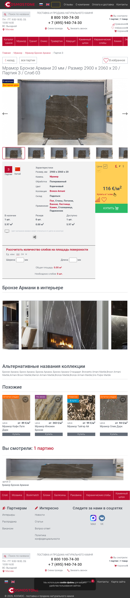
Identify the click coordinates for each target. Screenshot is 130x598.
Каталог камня (8, 41)
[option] (65, 112)
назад (8, 60)
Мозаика (17, 495)
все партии (28, 60)
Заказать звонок (78, 28)
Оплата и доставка (103, 4)
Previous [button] (5, 113)
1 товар (124, 19)
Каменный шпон (85, 41)
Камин (53, 207)
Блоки (46, 495)
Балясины (60, 495)
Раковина (76, 495)
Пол (52, 200)
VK (102, 520)
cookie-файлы (67, 582)
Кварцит (71, 41)
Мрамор (21, 41)
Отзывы (68, 4)
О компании (82, 4)
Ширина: (17, 260)
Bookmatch (32, 495)
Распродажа (9, 521)
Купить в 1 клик (106, 194)
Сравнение (120, 24)
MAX (93, 520)
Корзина (122, 31)
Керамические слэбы (102, 41)
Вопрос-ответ (42, 528)
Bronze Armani (57, 191)
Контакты (122, 4)
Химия (118, 41)
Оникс (43, 41)
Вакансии (7, 528)
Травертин (57, 41)
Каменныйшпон (122, 495)
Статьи (39, 521)
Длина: (71, 260)
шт (98, 170)
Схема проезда (55, 28)
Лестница (64, 204)
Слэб (5, 495)
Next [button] (124, 113)
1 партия (113, 19)
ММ (17, 254)
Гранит (33, 41)
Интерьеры (8, 514)
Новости (40, 514)
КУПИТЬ (111, 208)
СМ (22, 254)
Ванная (54, 204)
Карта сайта (118, 581)
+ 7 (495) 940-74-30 (65, 23)
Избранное (121, 28)
